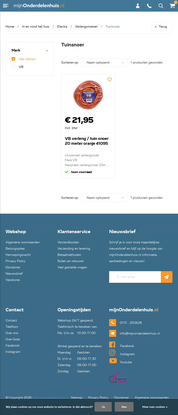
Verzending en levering (73, 249)
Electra (62, 27)
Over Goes (13, 339)
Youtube (120, 360)
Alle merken (24, 59)
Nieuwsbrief (14, 274)
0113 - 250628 (149, 6)
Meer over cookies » (155, 407)
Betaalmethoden (69, 255)
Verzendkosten (68, 242)
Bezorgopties (15, 249)
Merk (16, 50)
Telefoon (12, 327)
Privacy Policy (15, 261)
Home (10, 27)
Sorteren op (69, 62)
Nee (124, 407)
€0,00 (172, 4)
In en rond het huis (35, 27)
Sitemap (77, 398)
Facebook (12, 345)
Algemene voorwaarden (23, 242)
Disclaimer (13, 267)
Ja (103, 407)
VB (17, 67)
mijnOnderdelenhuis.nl (39, 6)
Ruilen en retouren (70, 261)
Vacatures (13, 280)
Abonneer (166, 277)
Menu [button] (6, 6)
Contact (11, 320)
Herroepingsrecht (18, 255)
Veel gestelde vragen (72, 267)
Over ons (12, 333)
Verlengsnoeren (86, 27)
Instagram (13, 352)
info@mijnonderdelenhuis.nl (132, 333)
